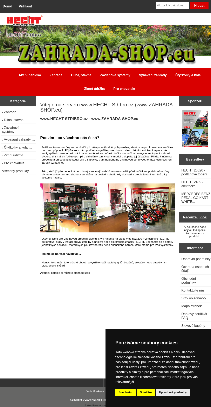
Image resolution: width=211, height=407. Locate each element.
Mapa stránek (191, 306)
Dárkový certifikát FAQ (194, 316)
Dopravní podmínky (195, 259)
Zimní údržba (94, 88)
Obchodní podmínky (188, 280)
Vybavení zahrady (153, 75)
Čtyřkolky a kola (188, 75)
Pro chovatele (124, 88)
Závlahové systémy (115, 75)
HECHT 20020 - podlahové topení (194, 172)
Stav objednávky (193, 298)
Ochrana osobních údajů (195, 269)
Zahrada (56, 75)
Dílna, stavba (81, 75)
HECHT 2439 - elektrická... (192, 184)
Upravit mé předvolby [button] (172, 392)
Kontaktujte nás (192, 290)
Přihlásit (25, 6)
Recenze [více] (195, 217)
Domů (7, 6)
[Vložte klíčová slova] (172, 5)
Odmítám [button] (146, 392)
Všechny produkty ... (17, 171)
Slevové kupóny (193, 325)
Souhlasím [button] (125, 392)
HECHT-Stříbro (100, 399)
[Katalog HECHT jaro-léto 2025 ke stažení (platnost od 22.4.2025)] (195, 129)
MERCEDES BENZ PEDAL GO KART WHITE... (195, 198)
